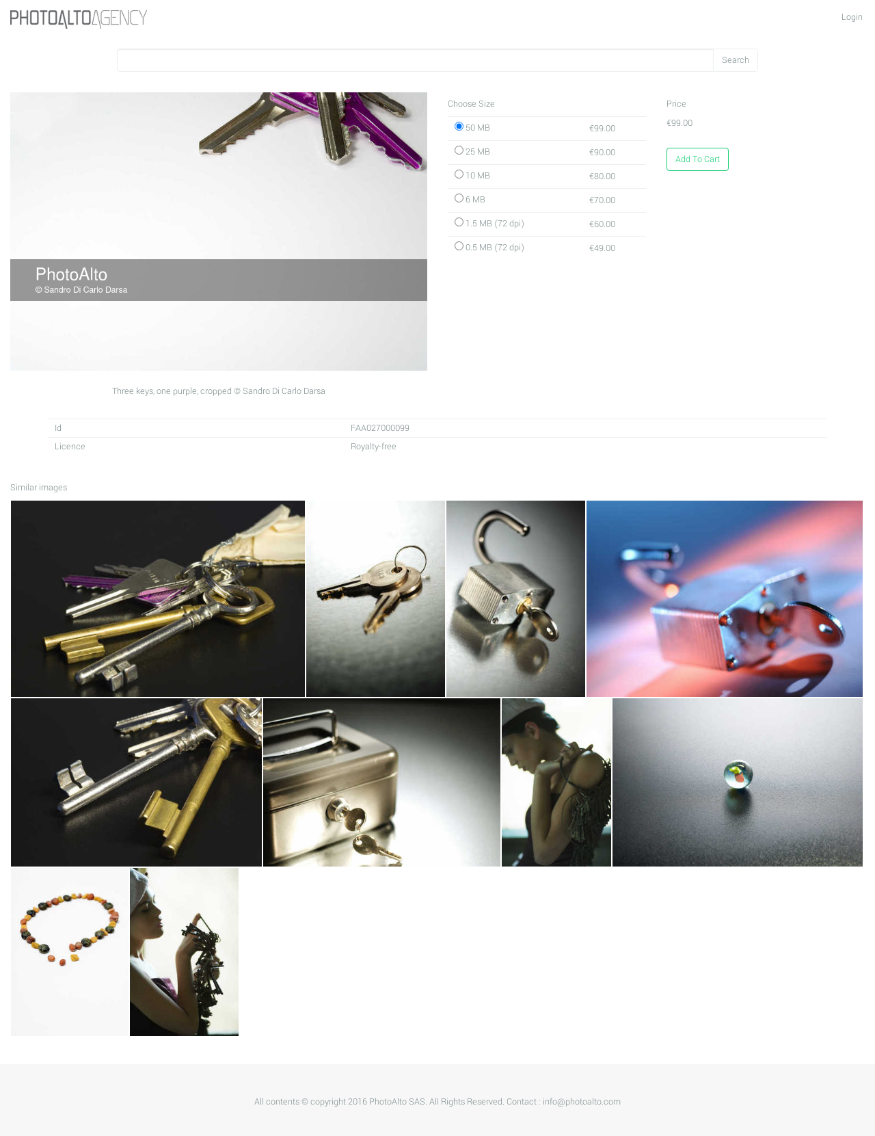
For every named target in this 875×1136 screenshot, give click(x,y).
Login (852, 17)
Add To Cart (697, 159)
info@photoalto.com (582, 1102)
